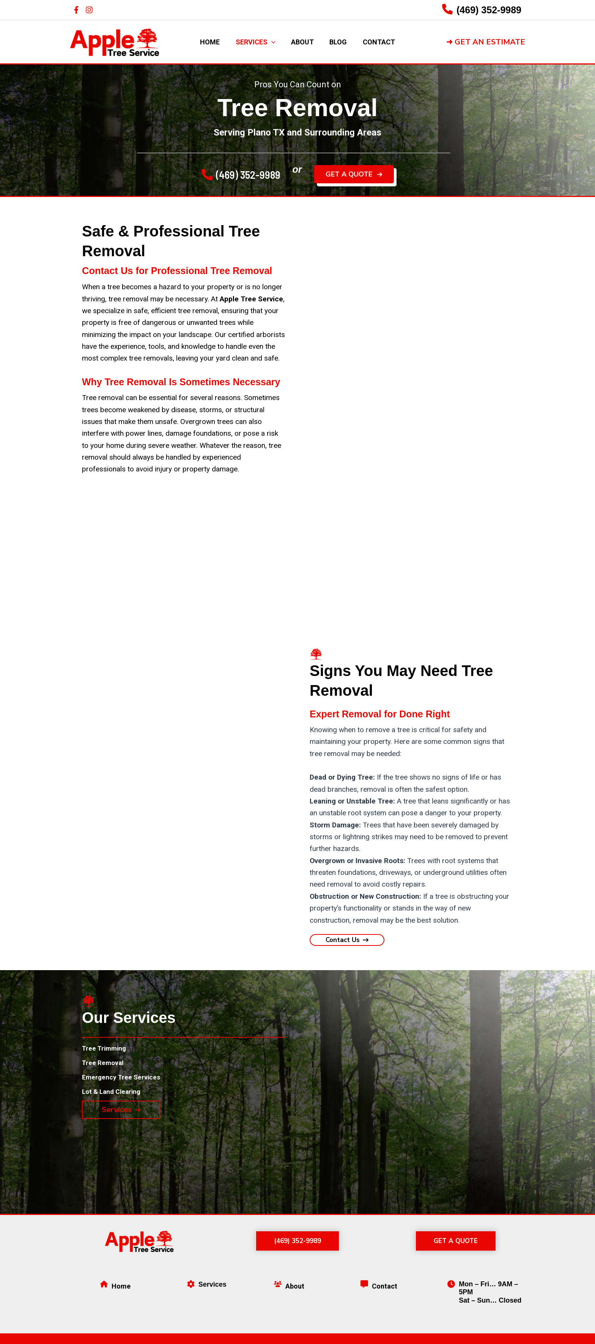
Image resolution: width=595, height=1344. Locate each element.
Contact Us (107, 270)
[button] (485, 42)
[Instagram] (89, 9)
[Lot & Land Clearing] (114, 1096)
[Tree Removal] (105, 1065)
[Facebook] (76, 9)
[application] (269, 42)
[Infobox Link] (481, 10)
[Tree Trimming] (107, 1049)
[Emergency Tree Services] (125, 1081)
